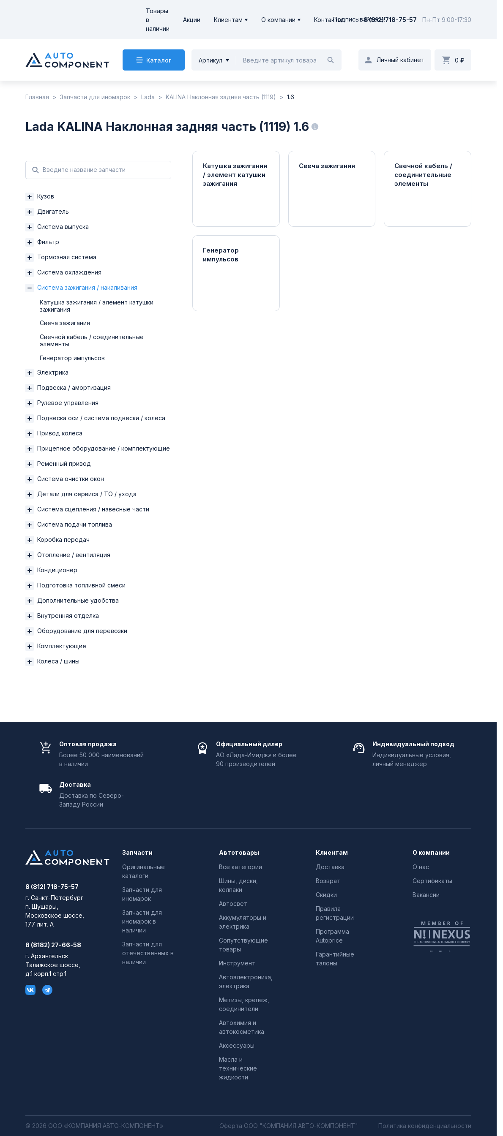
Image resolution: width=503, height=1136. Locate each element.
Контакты (328, 19)
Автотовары (239, 853)
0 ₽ (460, 60)
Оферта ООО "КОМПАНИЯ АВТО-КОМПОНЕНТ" (288, 1126)
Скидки (326, 894)
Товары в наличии (157, 19)
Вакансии (426, 894)
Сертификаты (432, 880)
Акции (191, 19)
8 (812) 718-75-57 (390, 19)
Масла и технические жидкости (238, 1068)
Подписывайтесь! (359, 19)
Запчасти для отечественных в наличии (148, 952)
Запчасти (137, 853)
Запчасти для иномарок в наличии (142, 921)
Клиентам (228, 19)
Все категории (240, 866)
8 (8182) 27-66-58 (53, 945)
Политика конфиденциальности (424, 1126)
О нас (421, 866)
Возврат (328, 880)
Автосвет (233, 903)
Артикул (210, 60)
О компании (278, 19)
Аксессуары (236, 1045)
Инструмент (237, 963)
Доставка (330, 866)
